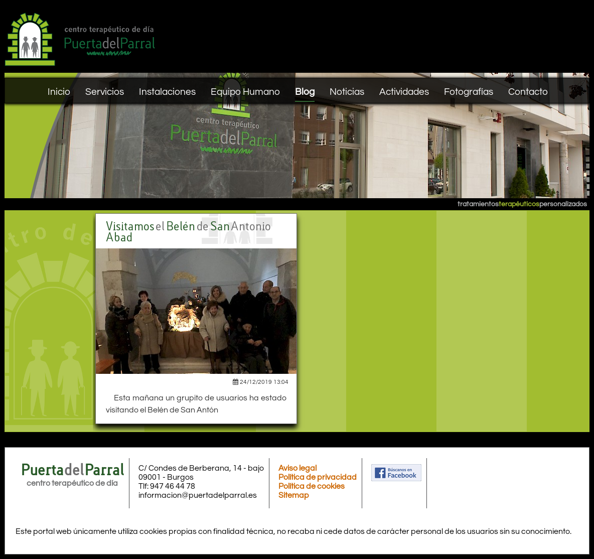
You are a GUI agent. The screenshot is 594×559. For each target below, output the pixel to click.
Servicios (104, 92)
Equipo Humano (245, 92)
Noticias (347, 92)
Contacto (528, 92)
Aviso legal (297, 468)
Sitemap (293, 495)
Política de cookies (311, 486)
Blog (305, 92)
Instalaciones (167, 92)
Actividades (404, 92)
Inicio (59, 92)
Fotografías (468, 92)
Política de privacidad (317, 477)
